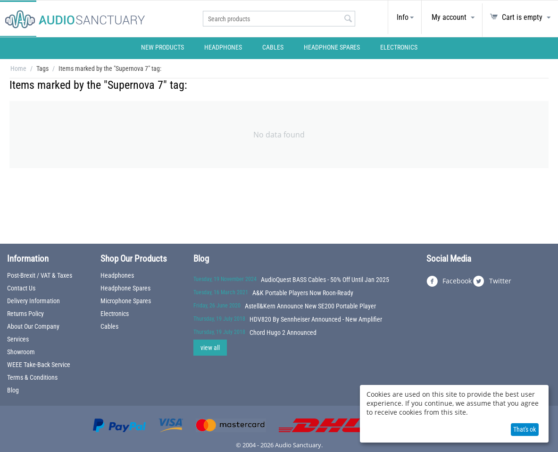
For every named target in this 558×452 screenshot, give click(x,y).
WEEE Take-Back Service (38, 364)
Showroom (21, 352)
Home (18, 68)
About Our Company (33, 326)
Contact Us (21, 288)
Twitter (492, 281)
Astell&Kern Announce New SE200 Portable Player (310, 306)
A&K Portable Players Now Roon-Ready (302, 293)
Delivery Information (33, 301)
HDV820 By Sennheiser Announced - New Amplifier (316, 319)
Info (402, 17)
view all (210, 347)
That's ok (524, 429)
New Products (162, 47)
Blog (13, 390)
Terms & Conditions (32, 377)
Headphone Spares (332, 47)
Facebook (449, 281)
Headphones (223, 47)
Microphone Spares (125, 301)
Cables (272, 47)
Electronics (398, 47)
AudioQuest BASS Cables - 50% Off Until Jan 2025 (325, 279)
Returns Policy (25, 313)
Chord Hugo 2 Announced (283, 332)
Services (18, 339)
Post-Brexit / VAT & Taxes (39, 275)
